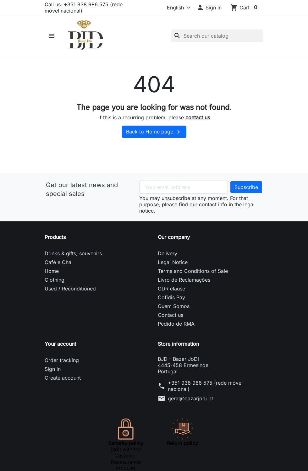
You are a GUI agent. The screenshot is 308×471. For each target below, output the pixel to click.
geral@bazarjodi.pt (190, 405)
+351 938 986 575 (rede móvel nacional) (205, 392)
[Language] (169, 7)
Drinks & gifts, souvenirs (73, 260)
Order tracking (62, 367)
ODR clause (171, 295)
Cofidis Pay (171, 304)
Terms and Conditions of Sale (193, 277)
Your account (60, 350)
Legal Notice (173, 269)
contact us (197, 124)
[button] (209, 7)
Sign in (53, 375)
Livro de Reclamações (184, 286)
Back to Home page (154, 138)
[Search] (217, 39)
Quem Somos (174, 313)
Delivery (167, 260)
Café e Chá (58, 269)
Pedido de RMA (176, 330)
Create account (63, 384)
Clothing (54, 286)
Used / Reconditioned (70, 295)
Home (52, 277)
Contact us (170, 321)
